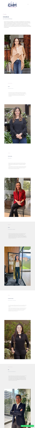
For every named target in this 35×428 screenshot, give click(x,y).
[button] (28, 4)
